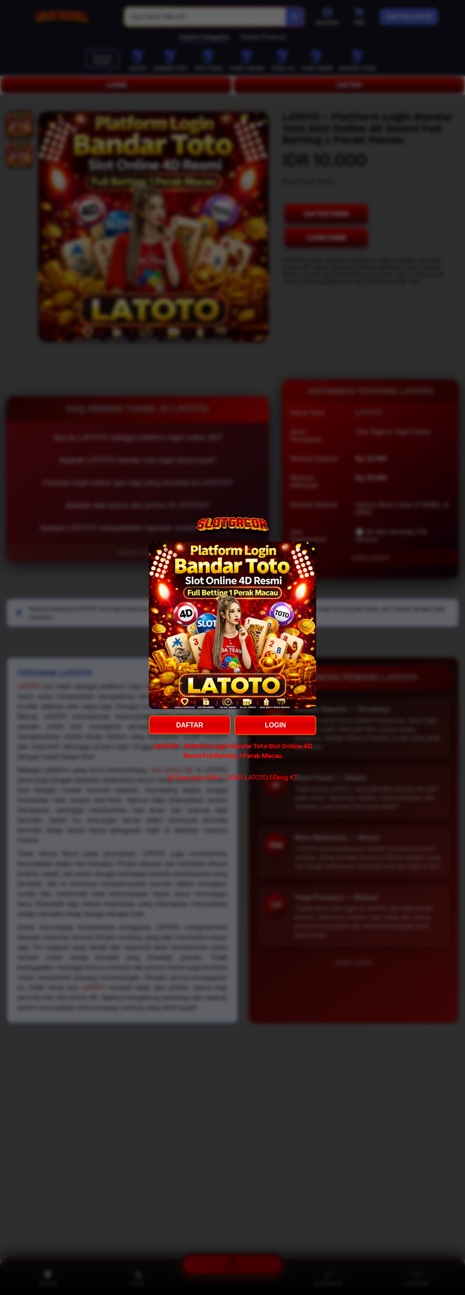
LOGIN (275, 725)
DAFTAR (189, 725)
